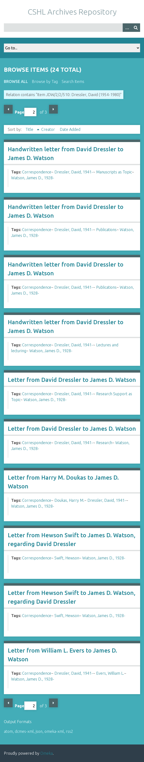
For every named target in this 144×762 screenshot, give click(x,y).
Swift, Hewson (66, 558)
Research (104, 442)
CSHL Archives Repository (72, 11)
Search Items (73, 81)
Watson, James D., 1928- (32, 178)
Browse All (16, 81)
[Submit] (135, 27)
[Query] (72, 27)
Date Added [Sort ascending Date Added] (70, 129)
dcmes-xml (24, 731)
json (39, 731)
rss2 (69, 731)
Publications (106, 229)
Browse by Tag (45, 81)
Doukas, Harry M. (69, 500)
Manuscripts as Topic (114, 172)
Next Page (53, 109)
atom (8, 731)
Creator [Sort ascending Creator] (48, 129)
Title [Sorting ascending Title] (29, 129)
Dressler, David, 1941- (73, 172)
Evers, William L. (110, 673)
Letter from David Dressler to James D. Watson (72, 380)
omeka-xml (54, 731)
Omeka (46, 753)
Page (25, 112)
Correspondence (36, 172)
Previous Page (8, 109)
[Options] (127, 27)
